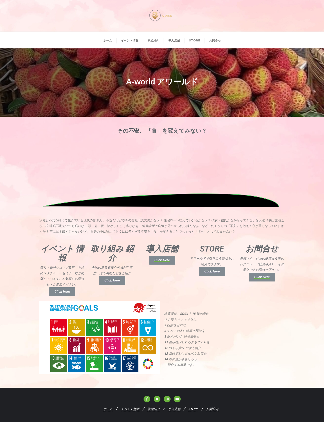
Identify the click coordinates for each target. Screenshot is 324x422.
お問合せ (212, 409)
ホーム (108, 409)
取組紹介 (153, 409)
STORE (193, 409)
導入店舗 (174, 409)
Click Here (62, 292)
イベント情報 (130, 409)
